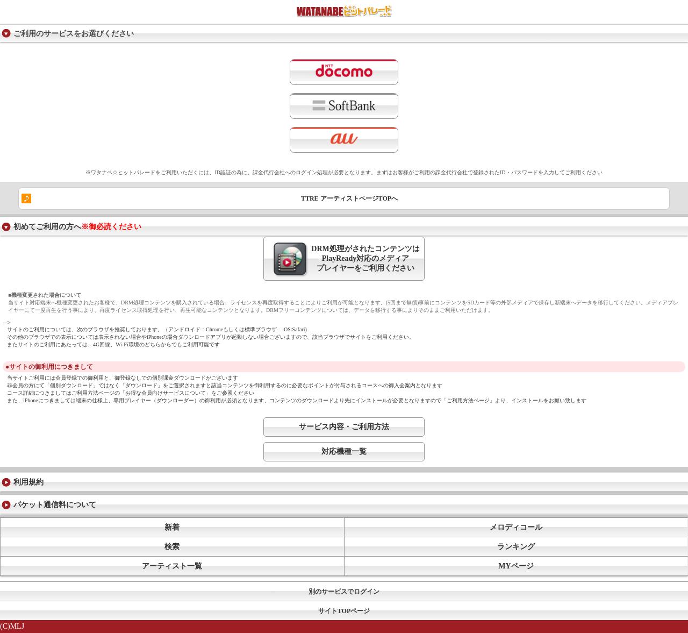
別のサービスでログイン (344, 591)
